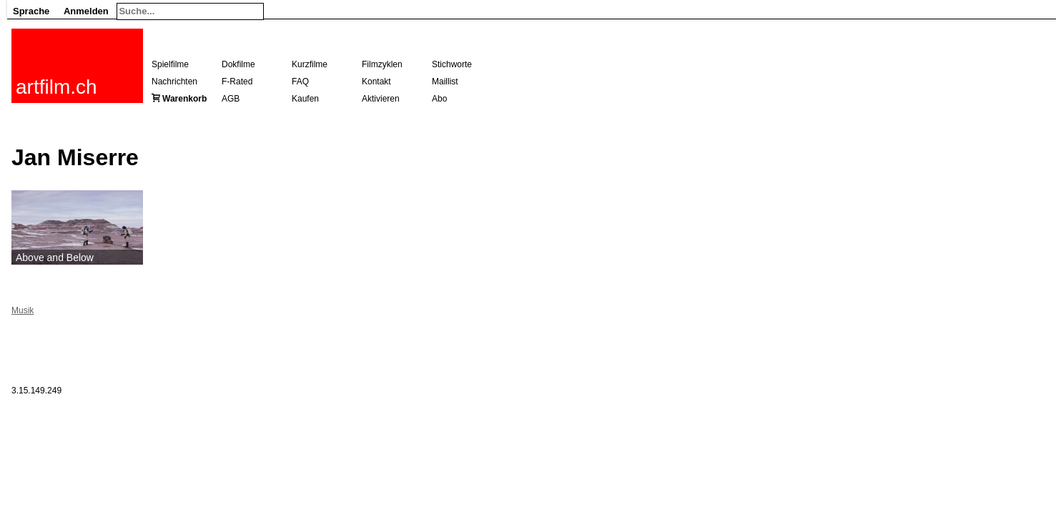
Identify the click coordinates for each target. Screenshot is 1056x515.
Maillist (445, 82)
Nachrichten (174, 82)
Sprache (31, 11)
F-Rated (237, 82)
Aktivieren (381, 99)
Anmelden (86, 11)
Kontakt (376, 82)
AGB (231, 99)
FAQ (300, 82)
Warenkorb (184, 99)
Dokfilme (238, 64)
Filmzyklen (382, 64)
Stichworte (452, 64)
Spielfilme (170, 64)
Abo (439, 99)
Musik (22, 310)
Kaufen (305, 99)
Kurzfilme (309, 64)
